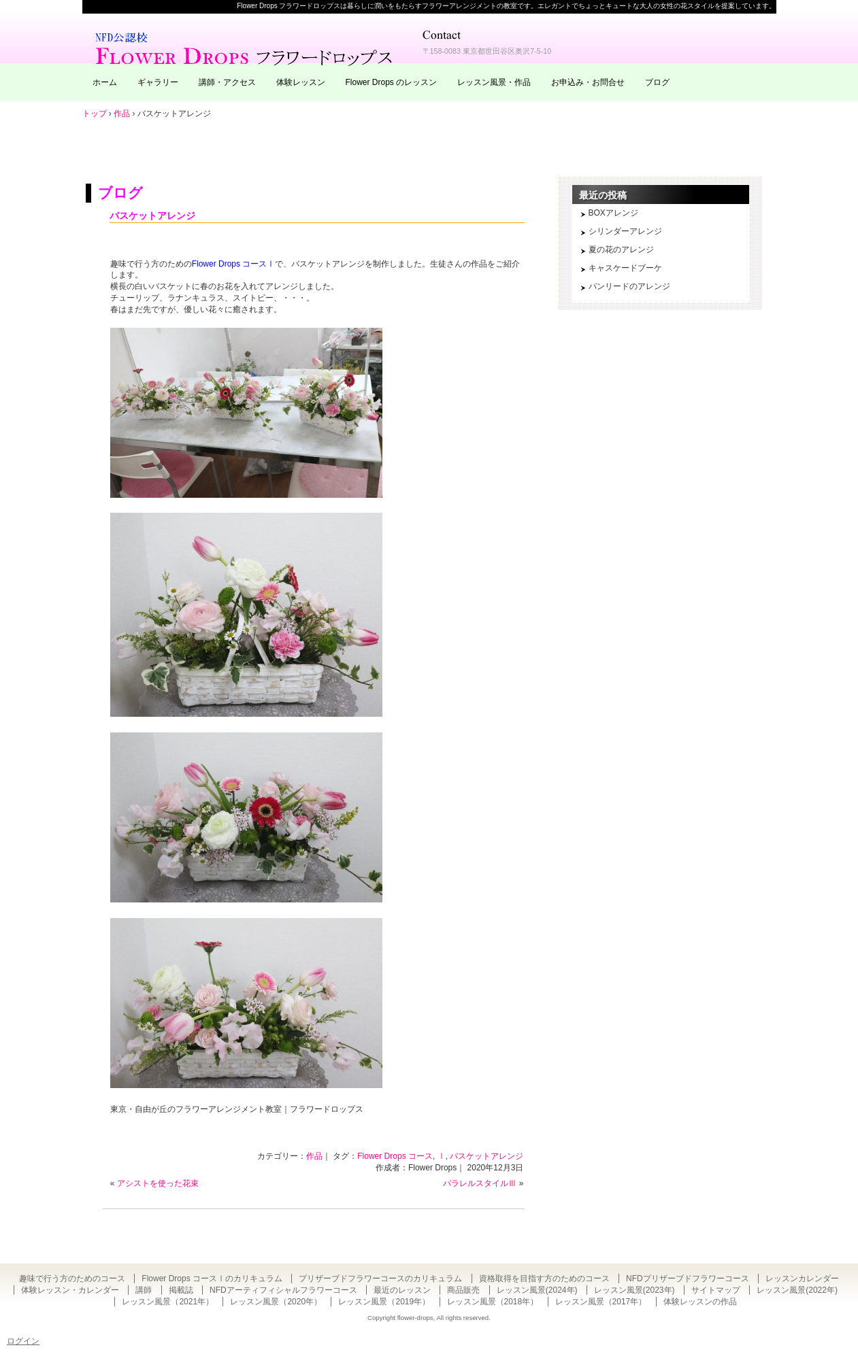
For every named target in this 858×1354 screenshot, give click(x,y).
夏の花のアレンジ (621, 249)
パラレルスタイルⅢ (479, 1183)
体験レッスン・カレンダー (70, 1290)
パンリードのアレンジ (629, 286)
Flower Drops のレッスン (392, 82)
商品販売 (463, 1290)
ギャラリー (157, 82)
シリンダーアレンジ (625, 231)
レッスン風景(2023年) (634, 1290)
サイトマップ (715, 1290)
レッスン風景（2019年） (384, 1301)
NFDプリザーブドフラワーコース (687, 1278)
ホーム (105, 82)
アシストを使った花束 (158, 1183)
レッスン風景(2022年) (797, 1290)
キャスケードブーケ (625, 268)
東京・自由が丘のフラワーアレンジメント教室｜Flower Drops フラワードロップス (245, 47)
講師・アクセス (227, 82)
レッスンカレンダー (802, 1278)
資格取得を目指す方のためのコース (544, 1278)
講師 (143, 1290)
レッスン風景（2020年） (276, 1301)
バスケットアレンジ (152, 215)
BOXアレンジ (613, 213)
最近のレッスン (402, 1290)
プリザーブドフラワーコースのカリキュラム (380, 1278)
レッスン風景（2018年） (493, 1301)
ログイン (23, 1341)
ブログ (657, 82)
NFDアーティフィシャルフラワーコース (283, 1290)
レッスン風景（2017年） (601, 1301)
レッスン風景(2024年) (537, 1290)
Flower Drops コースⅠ (234, 264)
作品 (314, 1156)
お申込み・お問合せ (588, 82)
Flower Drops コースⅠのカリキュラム (212, 1278)
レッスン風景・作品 (494, 82)
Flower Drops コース (395, 1156)
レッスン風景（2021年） (168, 1301)
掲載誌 (181, 1290)
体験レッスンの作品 (700, 1301)
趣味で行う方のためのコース (72, 1278)
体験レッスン (300, 82)
